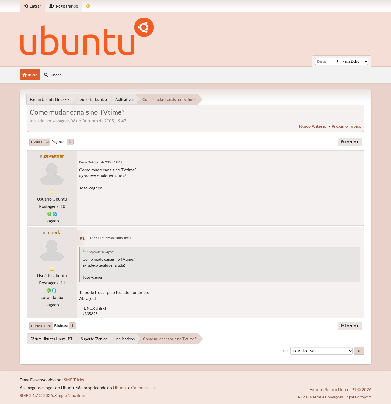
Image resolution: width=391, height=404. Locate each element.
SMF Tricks (74, 379)
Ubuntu (120, 387)
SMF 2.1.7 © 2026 (36, 395)
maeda (54, 232)
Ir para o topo (41, 325)
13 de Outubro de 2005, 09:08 (110, 238)
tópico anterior (313, 126)
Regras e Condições (326, 397)
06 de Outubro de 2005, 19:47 (100, 162)
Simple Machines (70, 395)
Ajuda (303, 397)
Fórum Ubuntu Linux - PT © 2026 (340, 389)
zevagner (53, 156)
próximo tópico (346, 126)
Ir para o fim (40, 142)
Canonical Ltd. (144, 387)
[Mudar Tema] (88, 6)
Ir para (283, 350)
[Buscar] (337, 61)
